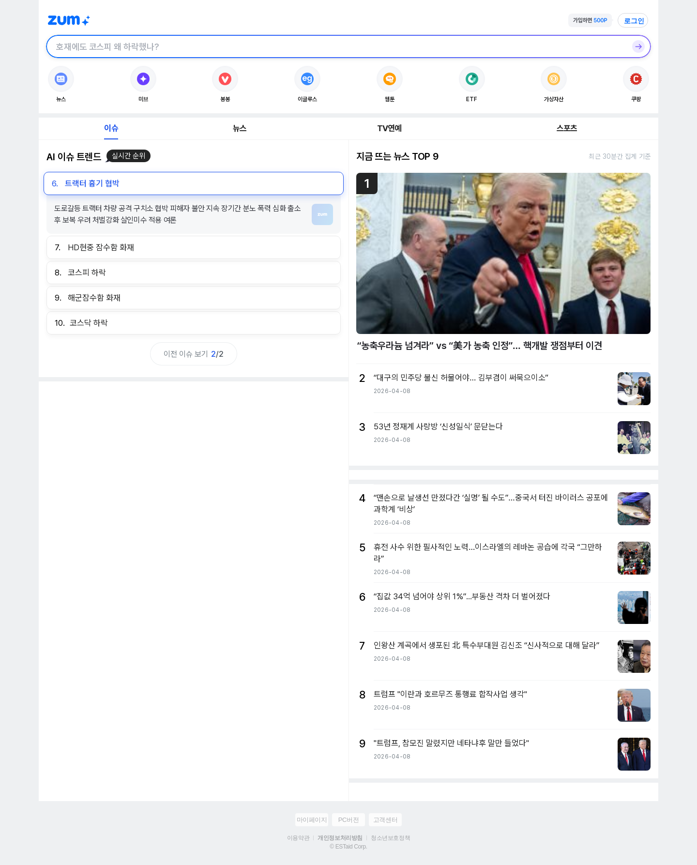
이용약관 (298, 838)
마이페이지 (312, 819)
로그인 (634, 21)
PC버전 (348, 819)
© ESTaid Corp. (348, 846)
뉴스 (239, 128)
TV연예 (389, 128)
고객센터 (385, 819)
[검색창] (336, 46)
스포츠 (567, 128)
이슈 (111, 128)
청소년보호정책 (390, 838)
